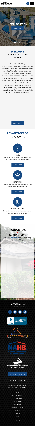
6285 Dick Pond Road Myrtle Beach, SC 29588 (17, 386)
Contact (17, 420)
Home (17, 392)
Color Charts (17, 404)
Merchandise (17, 401)
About (17, 414)
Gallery (17, 411)
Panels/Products (17, 395)
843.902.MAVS (17, 380)
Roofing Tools (17, 398)
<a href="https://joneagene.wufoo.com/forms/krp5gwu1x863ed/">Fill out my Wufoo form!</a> (17, 271)
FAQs (17, 417)
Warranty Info (17, 408)
